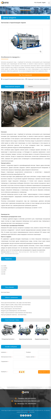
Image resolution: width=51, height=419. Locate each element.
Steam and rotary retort (24, 252)
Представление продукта (12, 86)
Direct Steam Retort (13, 252)
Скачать (30, 86)
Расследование (25, 75)
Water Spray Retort (34, 252)
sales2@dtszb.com (33, 401)
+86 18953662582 (30, 403)
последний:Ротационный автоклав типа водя (13, 79)
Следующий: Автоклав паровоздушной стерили (37, 79)
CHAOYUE (32, 412)
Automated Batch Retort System (12, 253)
